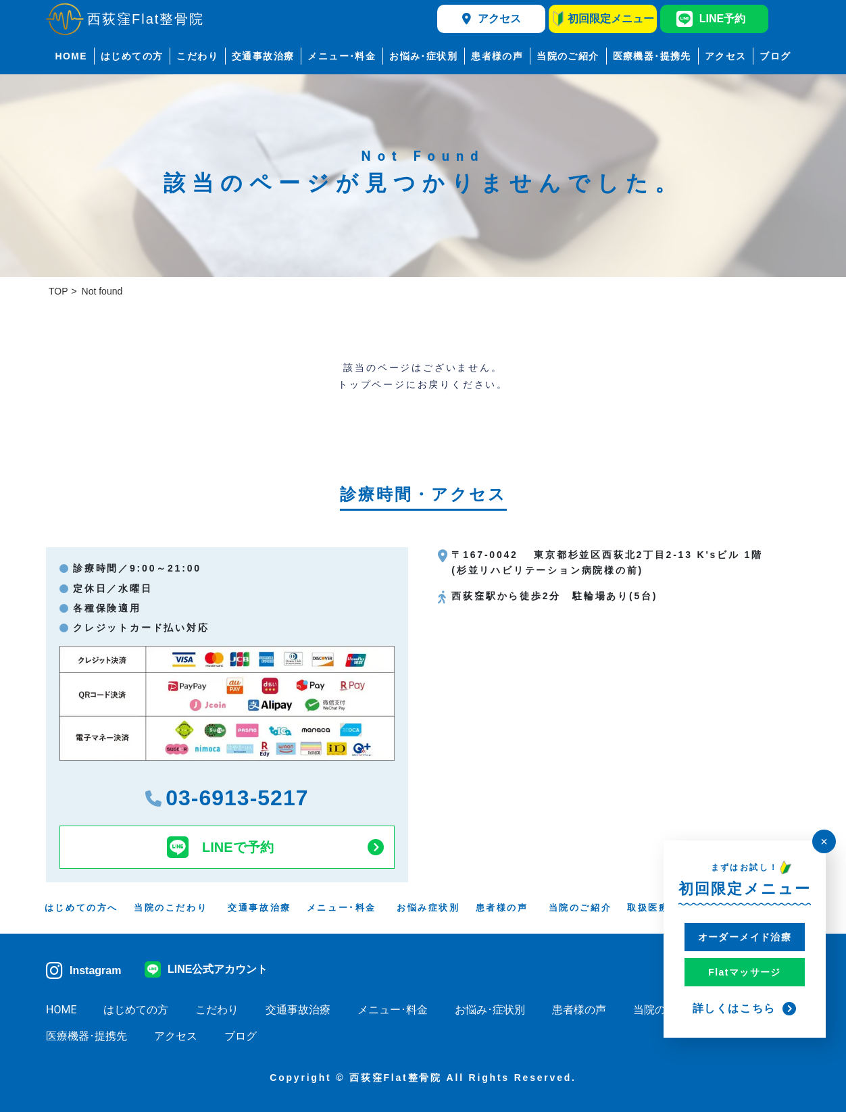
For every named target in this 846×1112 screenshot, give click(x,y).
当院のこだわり (170, 908)
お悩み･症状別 (423, 56)
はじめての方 (132, 56)
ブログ (775, 56)
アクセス (491, 18)
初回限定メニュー (603, 19)
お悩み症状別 (428, 908)
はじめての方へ (81, 908)
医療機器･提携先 (652, 56)
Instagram (83, 970)
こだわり (197, 56)
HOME (71, 56)
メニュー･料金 (341, 56)
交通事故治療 (263, 56)
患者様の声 (497, 56)
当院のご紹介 (568, 56)
